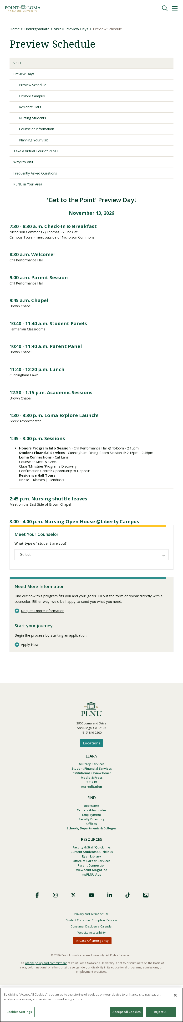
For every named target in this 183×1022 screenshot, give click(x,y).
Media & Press (91, 804)
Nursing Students (35, 121)
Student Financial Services (91, 793)
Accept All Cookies (126, 1012)
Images (145, 932)
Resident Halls (31, 109)
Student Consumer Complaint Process (91, 958)
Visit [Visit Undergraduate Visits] (18, 63)
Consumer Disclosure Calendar (92, 964)
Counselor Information (39, 132)
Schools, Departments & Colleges (91, 860)
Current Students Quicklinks (92, 885)
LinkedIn (109, 932)
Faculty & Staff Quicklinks (91, 880)
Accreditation (91, 814)
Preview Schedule (34, 86)
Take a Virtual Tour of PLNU (39, 155)
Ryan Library (91, 890)
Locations (91, 766)
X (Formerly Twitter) (73, 932)
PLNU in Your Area (30, 189)
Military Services (91, 788)
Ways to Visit (24, 167)
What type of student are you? (40, 567)
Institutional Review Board (91, 799)
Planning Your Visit (36, 143)
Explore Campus (33, 97)
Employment (91, 845)
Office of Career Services (91, 896)
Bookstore (91, 834)
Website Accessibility (91, 970)
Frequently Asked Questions (38, 178)
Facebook (37, 932)
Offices (91, 855)
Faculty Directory (92, 850)
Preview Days (77, 29)
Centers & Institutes (91, 839)
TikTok (127, 932)
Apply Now (30, 668)
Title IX (91, 809)
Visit (57, 29)
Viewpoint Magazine (91, 906)
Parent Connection (91, 901)
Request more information (42, 634)
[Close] (175, 995)
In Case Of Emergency (92, 978)
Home (15, 29)
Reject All (161, 1012)
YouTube (91, 932)
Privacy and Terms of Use (91, 951)
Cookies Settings (19, 1012)
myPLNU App (91, 911)
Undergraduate (37, 29)
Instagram (55, 932)
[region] (91, 1004)
